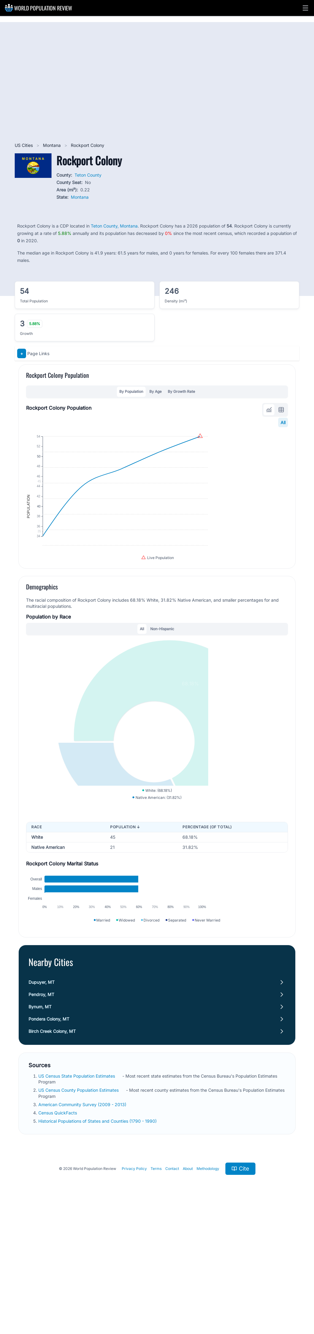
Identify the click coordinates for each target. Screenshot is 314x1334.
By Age (155, 391)
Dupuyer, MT (42, 1101)
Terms (156, 1288)
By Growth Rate (181, 391)
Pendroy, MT (41, 1114)
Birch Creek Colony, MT (52, 1150)
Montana (52, 145)
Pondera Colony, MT (49, 1138)
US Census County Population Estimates (79, 1210)
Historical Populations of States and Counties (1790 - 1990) (98, 1241)
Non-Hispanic (162, 684)
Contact (172, 1288)
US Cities (24, 145)
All (283, 422)
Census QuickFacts (58, 1232)
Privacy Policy (134, 1288)
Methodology (208, 1288)
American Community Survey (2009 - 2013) (83, 1224)
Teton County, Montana (114, 225)
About (188, 1288)
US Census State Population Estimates (77, 1195)
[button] (305, 8)
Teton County (88, 175)
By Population (131, 391)
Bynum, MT (40, 1126)
